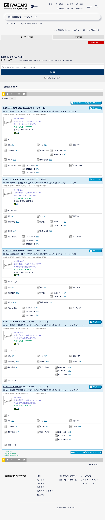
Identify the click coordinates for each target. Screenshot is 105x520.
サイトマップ (89, 6)
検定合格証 (44, 160)
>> (19, 94)
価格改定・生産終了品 (68, 480)
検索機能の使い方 (63, 30)
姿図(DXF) (76, 145)
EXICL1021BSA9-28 (11, 251)
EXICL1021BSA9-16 (11, 108)
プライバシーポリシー (90, 480)
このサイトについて (89, 483)
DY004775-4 (58, 154)
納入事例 (79, 4)
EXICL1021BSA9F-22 (12, 387)
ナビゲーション (50, 17)
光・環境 (59, 4)
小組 (41, 145)
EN (35, 6)
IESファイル (77, 165)
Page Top (93, 464)
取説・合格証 (12, 165)
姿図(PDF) (11, 150)
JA (32, 6)
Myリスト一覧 (79, 30)
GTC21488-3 (30, 173)
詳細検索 (78, 37)
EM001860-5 (30, 165)
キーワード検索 (27, 37)
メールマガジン (87, 476)
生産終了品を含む (53, 78)
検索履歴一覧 (94, 30)
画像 (9, 145)
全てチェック (12, 139)
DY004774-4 (58, 150)
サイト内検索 (96, 6)
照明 (50, 4)
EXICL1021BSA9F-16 (12, 322)
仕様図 (10, 160)
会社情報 (79, 8)
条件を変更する (96, 42)
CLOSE (52, 83)
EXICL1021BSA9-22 (11, 179)
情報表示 (69, 4)
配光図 (42, 150)
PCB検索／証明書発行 (68, 476)
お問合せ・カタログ (65, 8)
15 (24, 94)
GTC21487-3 (30, 169)
